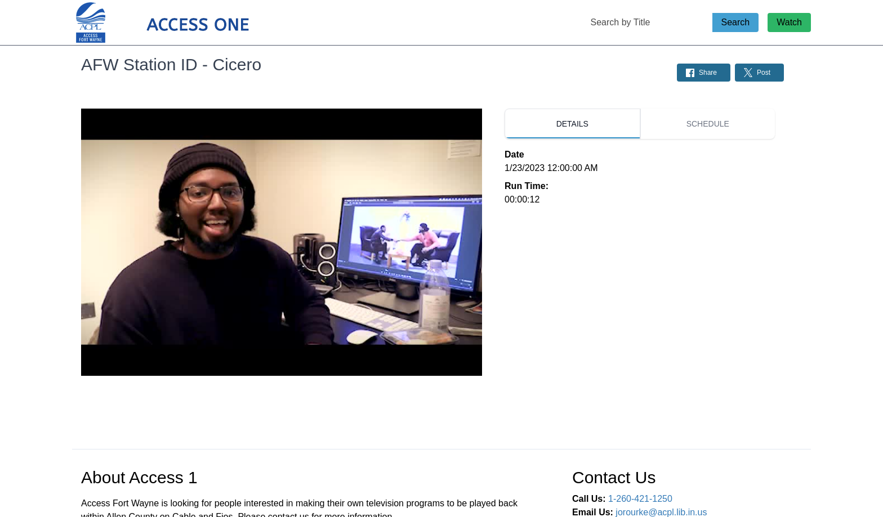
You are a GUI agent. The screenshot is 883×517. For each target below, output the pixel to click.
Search (735, 22)
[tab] (572, 124)
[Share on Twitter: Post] (759, 73)
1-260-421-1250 (640, 498)
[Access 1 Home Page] (184, 23)
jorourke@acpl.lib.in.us (661, 512)
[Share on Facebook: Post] (703, 73)
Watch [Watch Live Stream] (789, 22)
